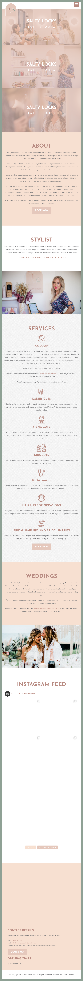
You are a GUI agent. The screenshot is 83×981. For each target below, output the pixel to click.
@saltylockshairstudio (48, 375)
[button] (76, 4)
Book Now (41, 212)
